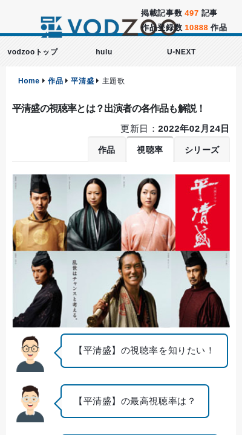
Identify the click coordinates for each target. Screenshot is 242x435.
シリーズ (202, 150)
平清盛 (82, 81)
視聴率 (150, 150)
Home (29, 81)
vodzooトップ (32, 52)
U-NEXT (181, 52)
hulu (104, 52)
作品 (55, 81)
